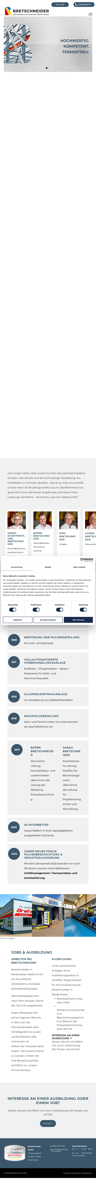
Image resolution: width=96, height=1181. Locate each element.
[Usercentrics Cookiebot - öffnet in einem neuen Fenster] (82, 560)
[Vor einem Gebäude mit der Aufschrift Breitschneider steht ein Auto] (16, 915)
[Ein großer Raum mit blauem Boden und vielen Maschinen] (80, 915)
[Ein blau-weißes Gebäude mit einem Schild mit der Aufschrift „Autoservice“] (48, 915)
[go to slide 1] (47, 68)
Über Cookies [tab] (79, 567)
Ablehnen (17, 620)
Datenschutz (87, 1173)
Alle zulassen (78, 620)
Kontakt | (67, 1173)
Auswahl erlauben (48, 620)
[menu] (90, 14)
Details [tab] (48, 567)
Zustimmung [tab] (16, 567)
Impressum (75, 1173)
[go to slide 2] (49, 68)
